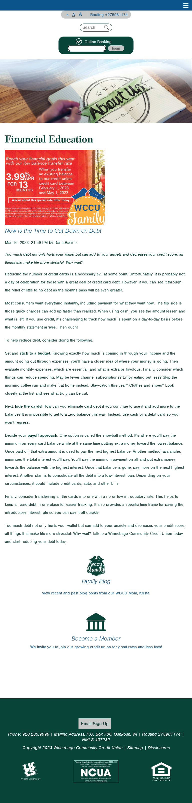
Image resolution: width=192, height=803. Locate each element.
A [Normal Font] (73, 14)
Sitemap (135, 747)
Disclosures (159, 747)
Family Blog (96, 581)
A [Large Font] (80, 14)
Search (107, 27)
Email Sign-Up (94, 723)
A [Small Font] (67, 15)
